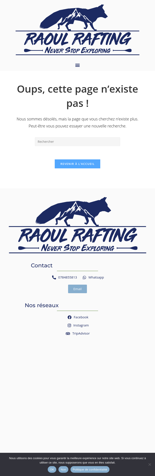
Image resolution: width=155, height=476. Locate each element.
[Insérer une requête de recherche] (77, 141)
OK (52, 469)
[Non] (149, 464)
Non (63, 469)
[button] (77, 65)
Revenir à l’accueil (77, 164)
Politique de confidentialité (90, 469)
